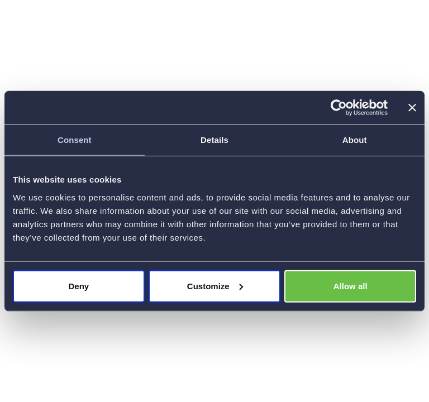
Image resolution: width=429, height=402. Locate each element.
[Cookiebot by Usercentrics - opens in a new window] (339, 107)
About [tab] (354, 140)
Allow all (350, 285)
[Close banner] (412, 108)
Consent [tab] (75, 140)
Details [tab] (214, 140)
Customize (215, 285)
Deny (78, 285)
